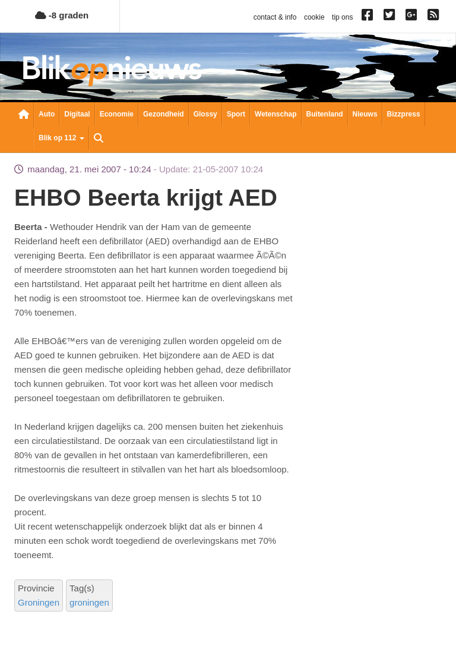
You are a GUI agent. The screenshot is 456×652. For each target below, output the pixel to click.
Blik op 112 (61, 138)
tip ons (342, 17)
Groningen (38, 602)
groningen (89, 602)
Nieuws (365, 114)
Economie (117, 114)
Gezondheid (163, 114)
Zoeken (98, 139)
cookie (314, 17)
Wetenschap (275, 114)
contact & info (275, 17)
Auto (47, 114)
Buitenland (324, 114)
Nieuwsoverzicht (23, 115)
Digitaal (77, 114)
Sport (236, 114)
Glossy (205, 114)
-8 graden (62, 15)
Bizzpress (403, 114)
